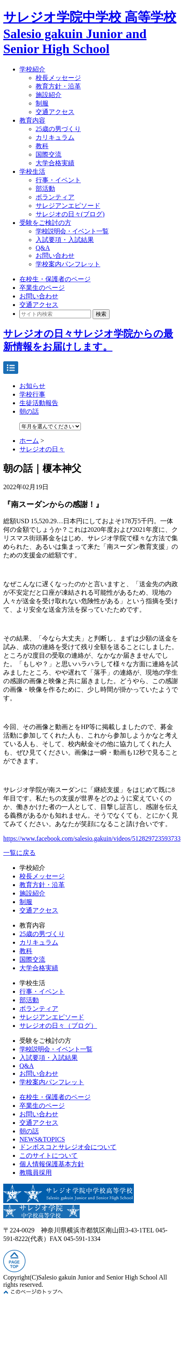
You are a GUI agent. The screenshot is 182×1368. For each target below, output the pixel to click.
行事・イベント (58, 180)
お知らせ (32, 385)
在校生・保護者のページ (55, 279)
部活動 (45, 188)
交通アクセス (55, 111)
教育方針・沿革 (58, 86)
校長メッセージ (58, 77)
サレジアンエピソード (68, 205)
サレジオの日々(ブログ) (70, 214)
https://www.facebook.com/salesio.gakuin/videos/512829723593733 (91, 838)
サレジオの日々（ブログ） (58, 1025)
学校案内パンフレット (68, 264)
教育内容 (32, 120)
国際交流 (48, 154)
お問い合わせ (55, 255)
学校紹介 (32, 69)
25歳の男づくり (58, 128)
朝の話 (29, 411)
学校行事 (32, 394)
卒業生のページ (42, 287)
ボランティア (55, 197)
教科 (42, 145)
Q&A (43, 247)
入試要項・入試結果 (65, 239)
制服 (42, 103)
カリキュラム (55, 137)
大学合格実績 (55, 163)
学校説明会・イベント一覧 (72, 231)
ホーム (29, 440)
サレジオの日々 (42, 449)
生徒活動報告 (38, 402)
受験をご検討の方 (45, 222)
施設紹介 (48, 94)
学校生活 (32, 171)
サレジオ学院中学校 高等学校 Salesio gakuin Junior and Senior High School (89, 33)
